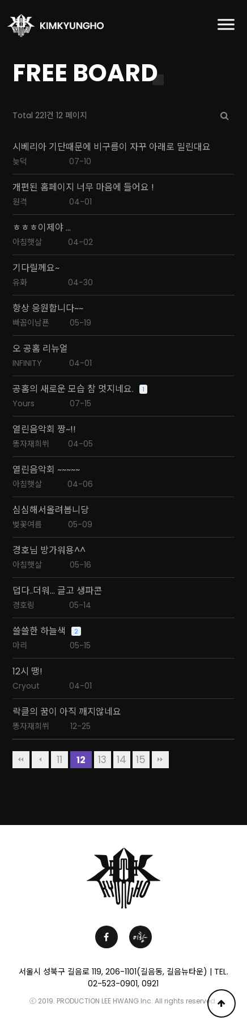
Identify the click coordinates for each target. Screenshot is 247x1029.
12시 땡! (27, 671)
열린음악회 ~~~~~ (46, 469)
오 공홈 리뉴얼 (40, 348)
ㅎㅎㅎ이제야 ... (41, 227)
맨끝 (160, 759)
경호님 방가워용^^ (49, 550)
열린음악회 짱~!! (44, 429)
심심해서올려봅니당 (50, 510)
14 (121, 759)
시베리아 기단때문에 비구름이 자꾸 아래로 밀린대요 (111, 147)
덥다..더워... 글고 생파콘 (57, 590)
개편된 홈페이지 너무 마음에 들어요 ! (83, 187)
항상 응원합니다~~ (47, 308)
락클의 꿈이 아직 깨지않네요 (66, 711)
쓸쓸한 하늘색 (39, 631)
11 (59, 759)
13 (102, 759)
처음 (20, 759)
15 (141, 759)
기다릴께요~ (35, 268)
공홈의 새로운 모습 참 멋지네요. (73, 389)
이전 (40, 759)
